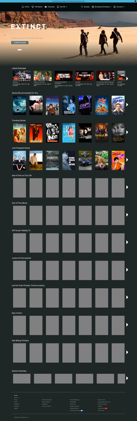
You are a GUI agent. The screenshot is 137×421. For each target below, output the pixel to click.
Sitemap (100, 406)
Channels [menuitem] (50, 6)
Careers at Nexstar (102, 404)
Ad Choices (73, 404)
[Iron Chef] (105, 379)
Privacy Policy (72, 1)
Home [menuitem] (25, 6)
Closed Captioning (74, 399)
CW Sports (16, 404)
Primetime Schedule (47, 399)
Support (16, 408)
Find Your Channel (46, 406)
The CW (15, 6)
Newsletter (44, 404)
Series (15, 399)
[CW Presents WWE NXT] (64, 379)
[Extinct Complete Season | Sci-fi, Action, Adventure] (68, 38)
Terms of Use (81, 1)
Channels (16, 406)
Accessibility (73, 402)
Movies (16, 402)
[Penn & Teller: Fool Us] (22, 379)
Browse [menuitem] (85, 6)
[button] (127, 79)
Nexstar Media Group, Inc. (104, 402)
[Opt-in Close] (135, 1)
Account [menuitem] (118, 6)
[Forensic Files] (43, 379)
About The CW (101, 399)
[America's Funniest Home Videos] (84, 379)
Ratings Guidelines (74, 406)
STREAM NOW (20, 42)
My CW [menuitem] (62, 6)
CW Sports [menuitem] (37, 6)
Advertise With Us (74, 408)
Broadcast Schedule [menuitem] (101, 6)
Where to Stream (46, 402)
